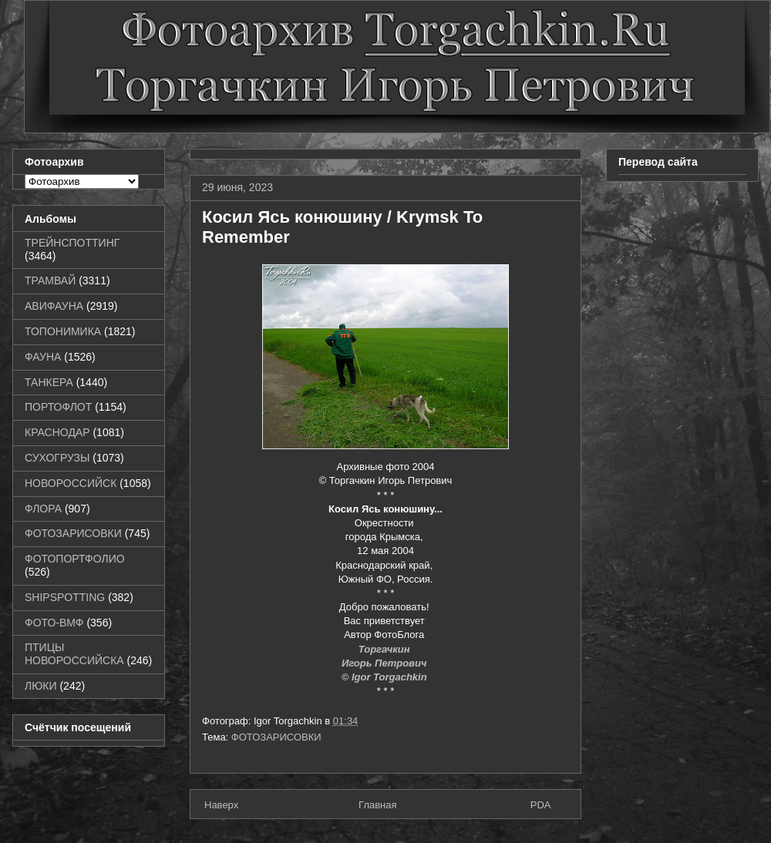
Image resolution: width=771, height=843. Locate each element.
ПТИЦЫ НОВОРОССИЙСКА (74, 654)
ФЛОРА (43, 508)
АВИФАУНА (54, 306)
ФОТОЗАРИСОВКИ (276, 737)
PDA (540, 805)
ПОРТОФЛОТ (58, 407)
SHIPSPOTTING (65, 597)
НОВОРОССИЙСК (70, 483)
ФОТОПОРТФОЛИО (75, 558)
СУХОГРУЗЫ (57, 458)
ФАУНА (43, 357)
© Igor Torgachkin (386, 677)
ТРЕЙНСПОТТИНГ (72, 243)
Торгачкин (385, 649)
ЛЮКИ (41, 686)
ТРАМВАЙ (50, 280)
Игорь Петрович (385, 663)
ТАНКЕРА (49, 382)
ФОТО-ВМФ (54, 622)
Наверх (221, 805)
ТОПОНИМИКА (63, 331)
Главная (377, 805)
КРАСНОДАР (57, 432)
